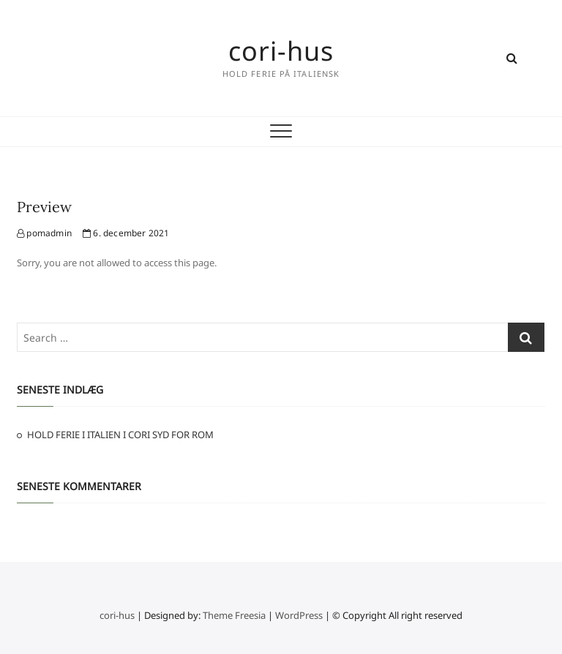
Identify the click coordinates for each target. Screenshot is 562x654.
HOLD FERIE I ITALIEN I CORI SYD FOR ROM (120, 434)
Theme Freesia (234, 615)
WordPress (299, 615)
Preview (44, 207)
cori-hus (281, 51)
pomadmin (44, 233)
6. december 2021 (126, 233)
